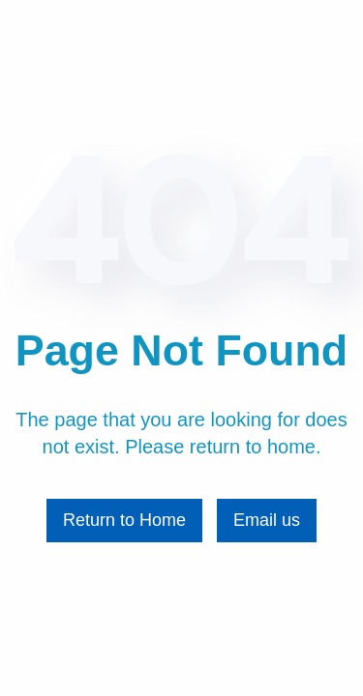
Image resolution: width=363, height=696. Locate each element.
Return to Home (124, 520)
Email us (266, 520)
